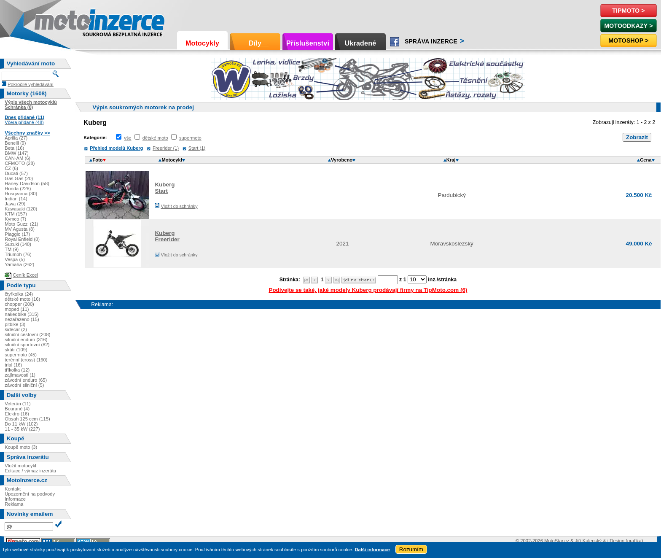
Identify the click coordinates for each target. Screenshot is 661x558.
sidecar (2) (16, 329)
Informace (15, 498)
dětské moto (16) (22, 299)
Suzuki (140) (18, 244)
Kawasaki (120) (21, 208)
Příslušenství (307, 43)
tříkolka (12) (17, 369)
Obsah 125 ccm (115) (27, 418)
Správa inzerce (431, 41)
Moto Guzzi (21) (21, 223)
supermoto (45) (21, 354)
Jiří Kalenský (588, 540)
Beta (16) (14, 148)
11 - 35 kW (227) (22, 428)
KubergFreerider (167, 236)
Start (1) (196, 148)
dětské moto (155, 137)
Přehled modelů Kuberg (116, 148)
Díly (255, 43)
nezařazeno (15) (22, 319)
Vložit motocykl (20, 465)
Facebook (394, 41)
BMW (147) (17, 153)
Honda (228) (18, 188)
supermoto (190, 137)
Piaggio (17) (17, 234)
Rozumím (411, 549)
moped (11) (17, 309)
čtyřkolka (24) (19, 294)
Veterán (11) (18, 403)
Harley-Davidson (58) (27, 183)
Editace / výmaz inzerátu (30, 470)
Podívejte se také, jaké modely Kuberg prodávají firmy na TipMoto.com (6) (368, 290)
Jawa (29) (15, 203)
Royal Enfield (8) (22, 239)
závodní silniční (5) (24, 385)
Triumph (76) (18, 254)
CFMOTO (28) (20, 163)
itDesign (615, 540)
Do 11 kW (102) (21, 423)
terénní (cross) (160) (26, 359)
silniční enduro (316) (26, 339)
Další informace (372, 549)
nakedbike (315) (21, 314)
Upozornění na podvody (30, 493)
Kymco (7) (15, 218)
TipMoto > (628, 10)
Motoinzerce (52, 20)
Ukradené (360, 43)
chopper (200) (19, 304)
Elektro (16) (17, 413)
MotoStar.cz (556, 540)
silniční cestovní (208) (27, 334)
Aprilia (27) (16, 137)
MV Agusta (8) (20, 229)
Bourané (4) (17, 408)
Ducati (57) (16, 173)
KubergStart (165, 187)
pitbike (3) (15, 324)
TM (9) (12, 249)
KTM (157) (16, 213)
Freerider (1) (166, 148)
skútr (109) (16, 349)
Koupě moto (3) (21, 447)
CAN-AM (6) (17, 158)
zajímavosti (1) (20, 374)
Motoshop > (628, 40)
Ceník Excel (25, 275)
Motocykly (202, 43)
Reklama (14, 504)
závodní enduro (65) (26, 380)
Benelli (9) (15, 143)
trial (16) (13, 364)
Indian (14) (16, 198)
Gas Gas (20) (19, 178)
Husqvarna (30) (21, 193)
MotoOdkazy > (628, 25)
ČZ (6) (11, 168)
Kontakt (13, 488)
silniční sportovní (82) (27, 344)
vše (127, 137)
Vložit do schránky (179, 206)
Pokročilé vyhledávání (31, 84)
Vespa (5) (15, 259)
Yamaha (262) (19, 264)
